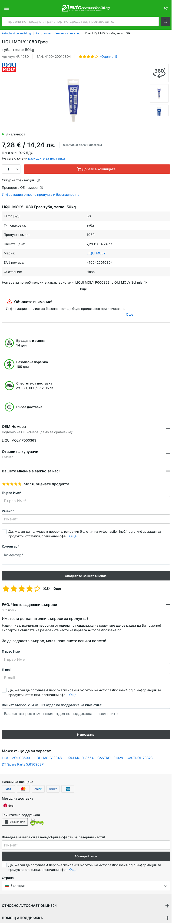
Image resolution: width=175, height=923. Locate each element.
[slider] (12, 476)
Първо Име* (11, 485)
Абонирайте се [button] (85, 848)
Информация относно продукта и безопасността (40, 194)
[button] (165, 21)
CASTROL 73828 (140, 750)
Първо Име (11, 643)
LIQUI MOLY (96, 253)
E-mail (6, 661)
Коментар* (10, 538)
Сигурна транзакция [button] (21, 180)
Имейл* (8, 503)
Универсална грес (68, 33)
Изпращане (86, 726)
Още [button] (72, 528)
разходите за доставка (46, 158)
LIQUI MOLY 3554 (80, 750)
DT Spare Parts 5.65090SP (23, 756)
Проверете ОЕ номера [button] (22, 187)
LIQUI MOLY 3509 (16, 750)
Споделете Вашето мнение (86, 568)
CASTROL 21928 (110, 750)
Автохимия (43, 33)
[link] (165, 8)
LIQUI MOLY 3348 (48, 750)
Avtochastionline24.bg (16, 33)
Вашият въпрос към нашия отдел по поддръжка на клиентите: (52, 697)
